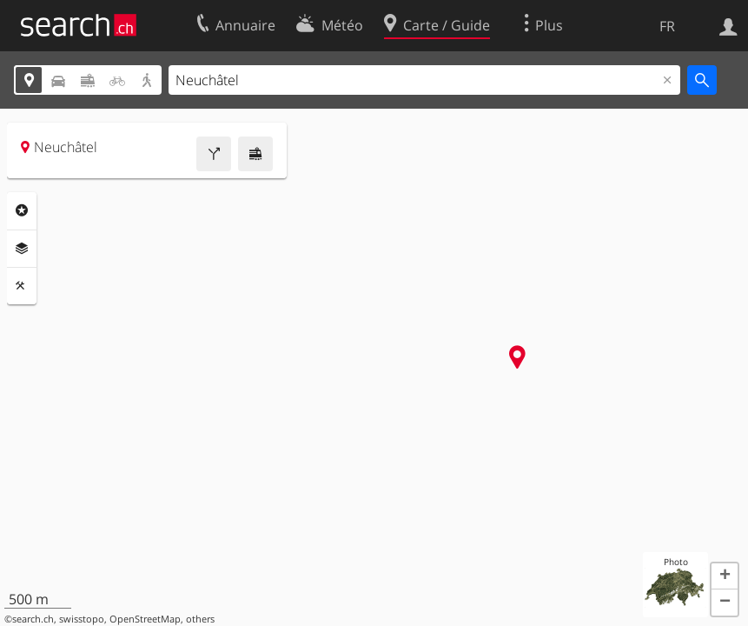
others (200, 619)
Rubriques (21, 210)
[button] (725, 576)
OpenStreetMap (145, 619)
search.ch (33, 619)
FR (667, 26)
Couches (21, 248)
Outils (21, 286)
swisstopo (81, 619)
